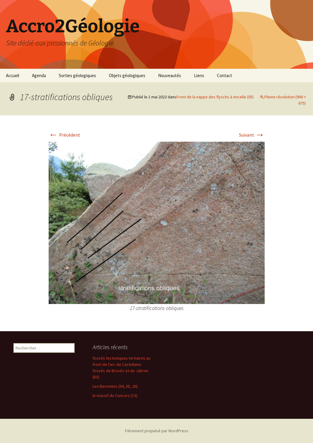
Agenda (39, 75)
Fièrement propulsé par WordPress (156, 430)
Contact (224, 75)
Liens (199, 75)
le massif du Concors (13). (115, 395)
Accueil (12, 75)
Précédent (64, 135)
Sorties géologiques (77, 75)
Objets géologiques (127, 75)
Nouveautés (169, 75)
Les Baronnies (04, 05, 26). (115, 386)
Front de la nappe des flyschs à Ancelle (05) (215, 97)
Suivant (252, 135)
